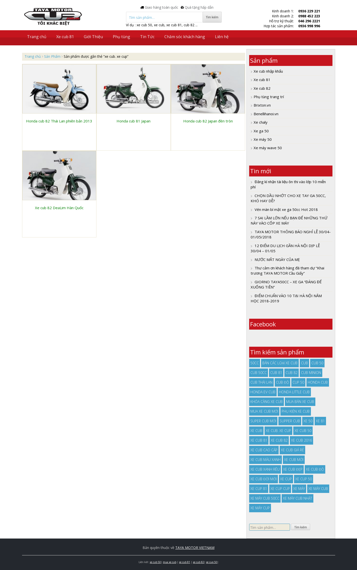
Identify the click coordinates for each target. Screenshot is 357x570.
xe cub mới (293, 459)
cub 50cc (258, 372)
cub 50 (317, 363)
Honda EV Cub (262, 392)
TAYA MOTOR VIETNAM (194, 547)
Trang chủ (36, 36)
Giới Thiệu (93, 36)
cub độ (282, 382)
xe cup (286, 479)
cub (304, 363)
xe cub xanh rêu (265, 469)
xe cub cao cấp (263, 450)
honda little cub (294, 392)
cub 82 (292, 372)
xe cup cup (280, 488)
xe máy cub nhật (297, 498)
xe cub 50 (303, 430)
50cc (254, 363)
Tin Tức (147, 36)
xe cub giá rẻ (292, 450)
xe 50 (307, 421)
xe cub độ (315, 469)
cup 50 (298, 382)
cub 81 (276, 372)
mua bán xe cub (300, 401)
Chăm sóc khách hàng (184, 36)
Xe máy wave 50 (268, 147)
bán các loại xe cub (280, 363)
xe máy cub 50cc (264, 498)
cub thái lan (261, 382)
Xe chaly (261, 122)
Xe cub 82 (262, 88)
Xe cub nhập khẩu (268, 71)
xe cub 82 (279, 440)
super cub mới (263, 421)
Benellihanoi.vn (266, 113)
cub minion (311, 372)
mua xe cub (169, 562)
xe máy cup (260, 508)
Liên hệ (222, 36)
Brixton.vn (262, 105)
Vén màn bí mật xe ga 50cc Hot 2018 (286, 209)
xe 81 (320, 421)
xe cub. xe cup (278, 430)
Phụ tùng (121, 36)
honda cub (318, 382)
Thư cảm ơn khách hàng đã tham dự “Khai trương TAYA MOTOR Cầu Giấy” (287, 270)
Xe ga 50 (261, 130)
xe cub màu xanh (265, 459)
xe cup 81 (258, 488)
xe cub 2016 (301, 440)
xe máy (299, 488)
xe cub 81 (258, 440)
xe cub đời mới (263, 479)
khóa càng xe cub (266, 401)
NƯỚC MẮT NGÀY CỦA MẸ (277, 259)
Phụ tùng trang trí (269, 96)
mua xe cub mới (264, 411)
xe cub (256, 430)
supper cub (290, 421)
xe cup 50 (303, 479)
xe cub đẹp (292, 469)
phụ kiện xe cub (296, 411)
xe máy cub (318, 488)
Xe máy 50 (263, 139)
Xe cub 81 (65, 36)
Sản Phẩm (52, 56)
